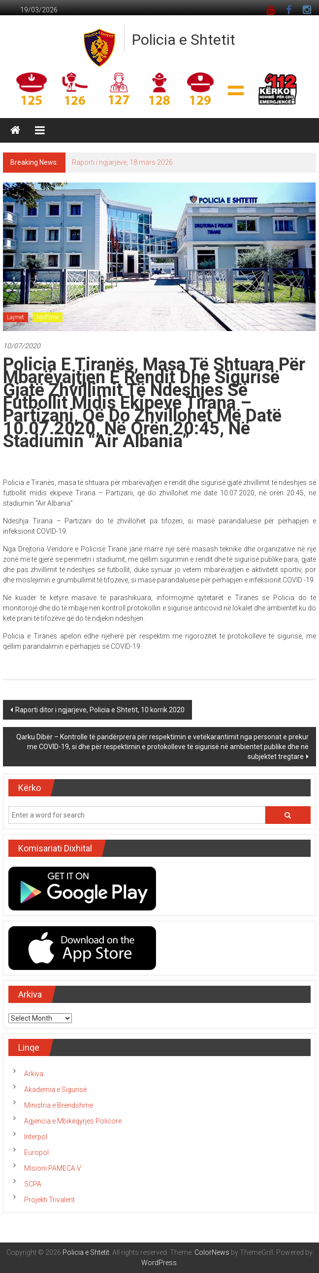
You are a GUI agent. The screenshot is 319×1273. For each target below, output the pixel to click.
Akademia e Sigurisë (55, 1089)
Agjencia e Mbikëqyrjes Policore (73, 1121)
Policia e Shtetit (183, 39)
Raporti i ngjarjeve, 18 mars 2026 (122, 162)
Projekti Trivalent (49, 1200)
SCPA (32, 1184)
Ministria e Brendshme (58, 1105)
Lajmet (15, 317)
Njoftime (47, 317)
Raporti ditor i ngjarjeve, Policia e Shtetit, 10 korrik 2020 (100, 710)
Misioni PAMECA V (52, 1168)
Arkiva (33, 1074)
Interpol (35, 1137)
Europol (36, 1152)
